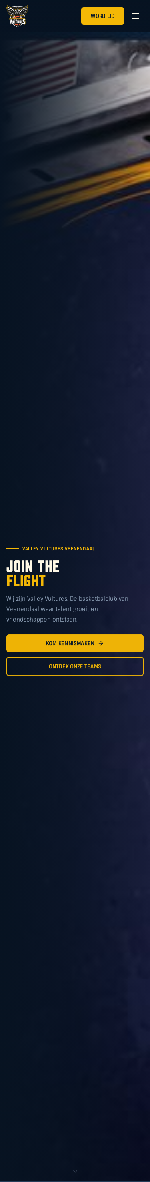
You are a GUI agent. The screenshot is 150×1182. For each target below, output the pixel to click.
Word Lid (103, 16)
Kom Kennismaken (75, 644)
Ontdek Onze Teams (75, 667)
